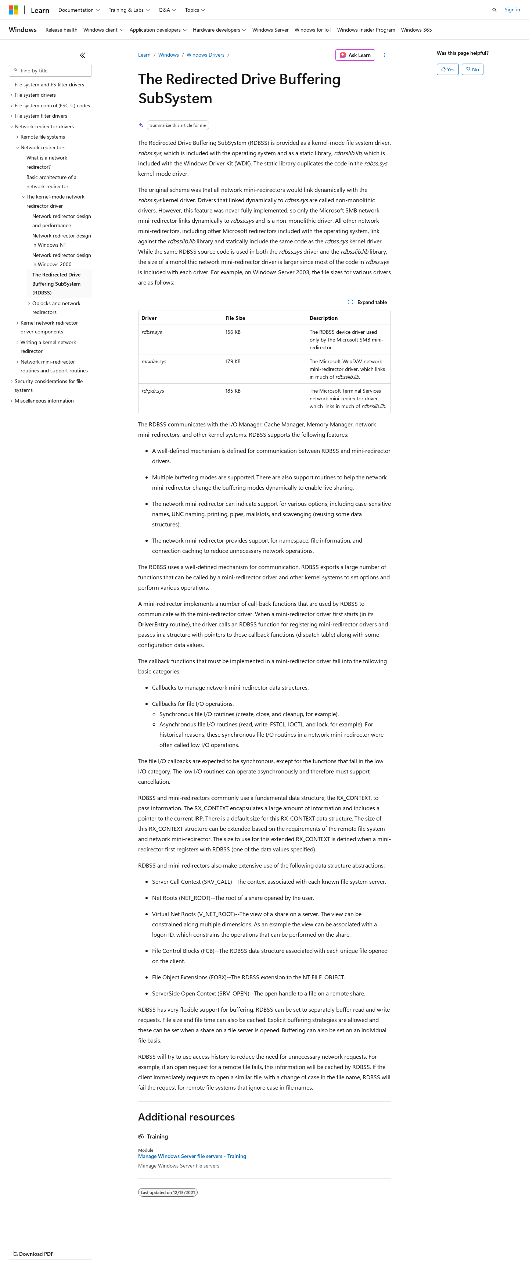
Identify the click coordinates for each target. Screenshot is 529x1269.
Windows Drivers (205, 54)
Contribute (131, 1246)
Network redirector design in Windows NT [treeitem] (61, 240)
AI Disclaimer (23, 1246)
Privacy (160, 1246)
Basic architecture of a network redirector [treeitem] (51, 182)
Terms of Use (268, 1246)
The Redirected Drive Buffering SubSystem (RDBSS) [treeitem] (56, 283)
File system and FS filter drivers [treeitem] (49, 84)
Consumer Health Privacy (211, 1246)
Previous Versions (66, 1246)
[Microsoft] (13, 10)
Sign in (512, 9)
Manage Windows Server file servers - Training (192, 1156)
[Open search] (494, 10)
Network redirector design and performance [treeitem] (61, 220)
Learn (144, 54)
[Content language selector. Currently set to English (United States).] (42, 1229)
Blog (100, 1246)
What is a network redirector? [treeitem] (46, 162)
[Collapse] (82, 55)
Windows (168, 54)
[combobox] (50, 70)
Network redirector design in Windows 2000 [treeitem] (61, 259)
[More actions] (384, 55)
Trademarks (304, 1246)
